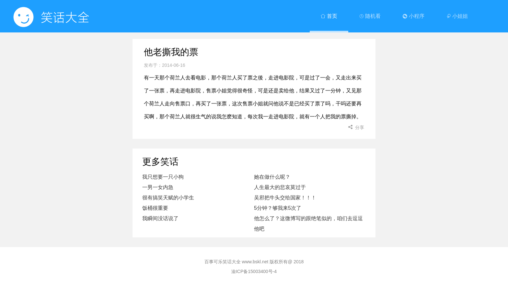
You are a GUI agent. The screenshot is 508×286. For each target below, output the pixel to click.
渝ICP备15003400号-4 (254, 271)
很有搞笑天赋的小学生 (168, 197)
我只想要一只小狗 (163, 177)
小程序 (413, 16)
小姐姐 (457, 16)
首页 (329, 16)
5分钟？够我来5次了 (277, 208)
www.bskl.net (255, 261)
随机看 (370, 16)
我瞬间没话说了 (160, 218)
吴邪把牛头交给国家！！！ (285, 197)
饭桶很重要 (155, 208)
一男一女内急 (157, 187)
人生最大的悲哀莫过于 (280, 187)
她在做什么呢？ (272, 177)
